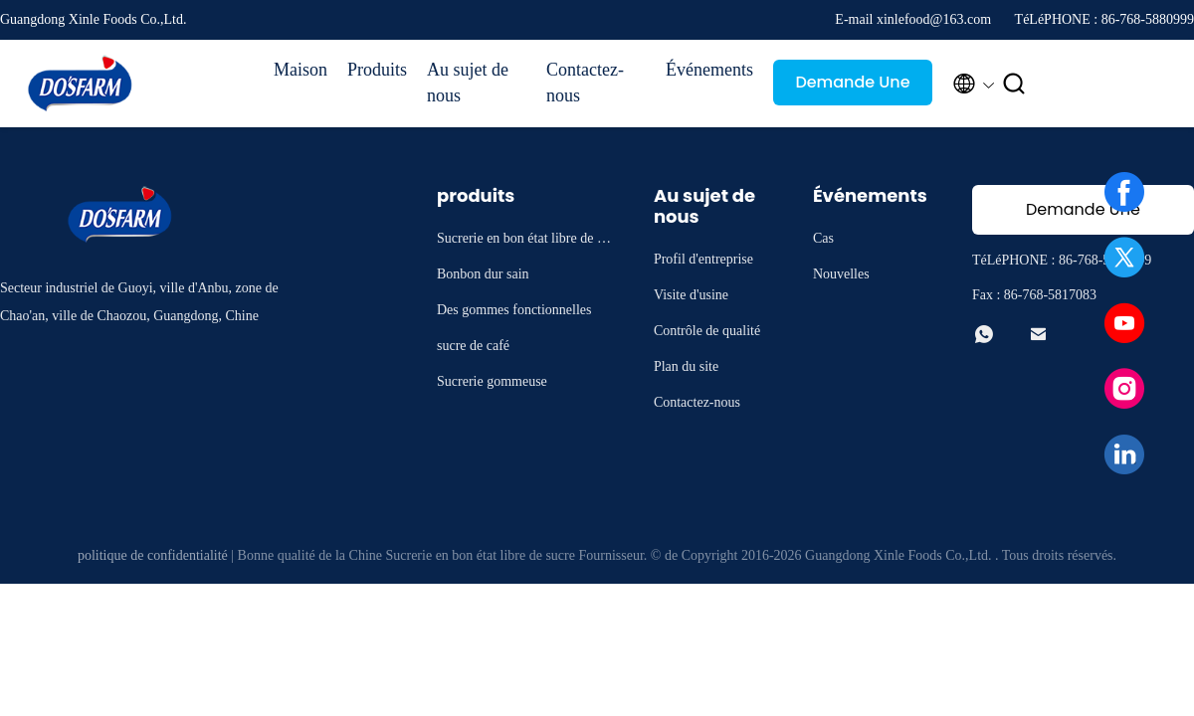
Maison (300, 70)
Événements (709, 70)
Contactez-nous (585, 82)
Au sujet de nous (467, 82)
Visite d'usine (691, 294)
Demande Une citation (852, 88)
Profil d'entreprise (703, 259)
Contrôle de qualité (707, 330)
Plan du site (686, 366)
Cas (823, 238)
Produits (377, 70)
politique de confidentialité (153, 555)
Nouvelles (841, 274)
